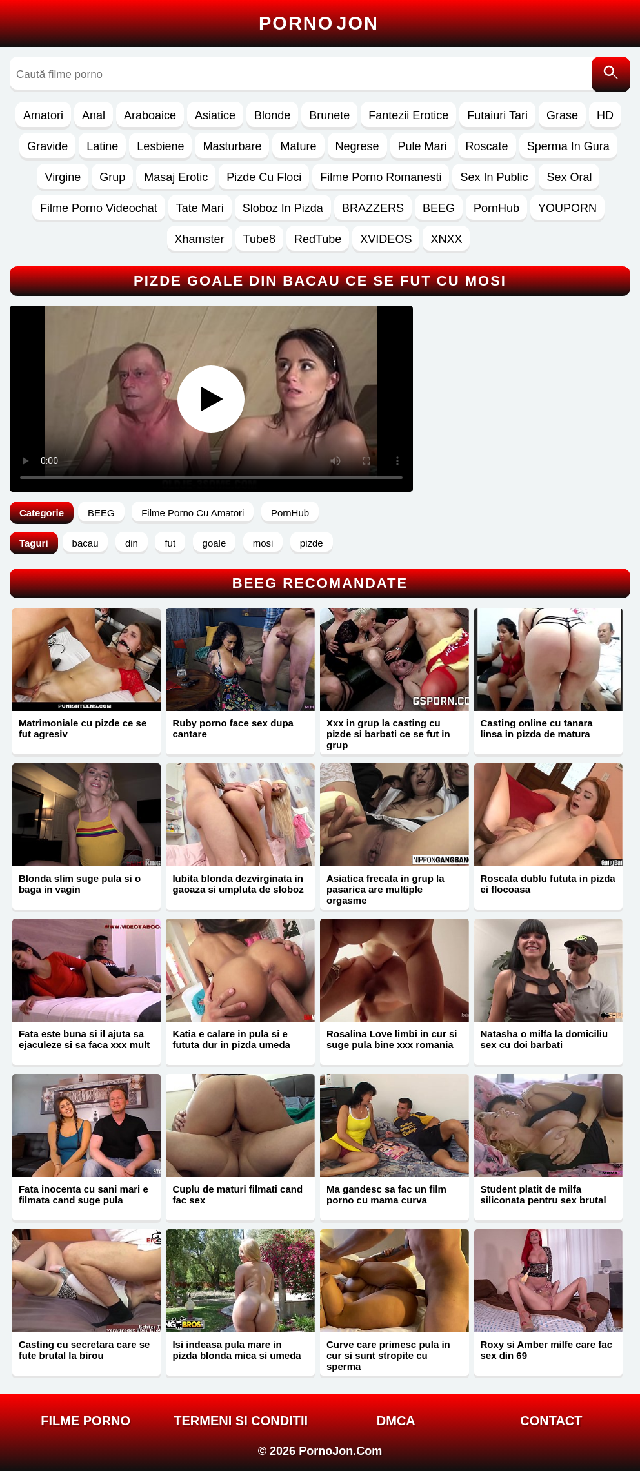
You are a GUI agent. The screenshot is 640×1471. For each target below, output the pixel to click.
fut (170, 543)
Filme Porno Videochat (98, 208)
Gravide (47, 146)
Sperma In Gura (568, 146)
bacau (85, 543)
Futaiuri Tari (497, 115)
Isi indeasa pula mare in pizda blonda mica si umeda (236, 1350)
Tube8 (259, 239)
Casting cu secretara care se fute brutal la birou (84, 1350)
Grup (112, 177)
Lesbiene (160, 146)
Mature (298, 146)
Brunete (329, 115)
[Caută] (611, 74)
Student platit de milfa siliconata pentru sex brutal (543, 1194)
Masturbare (232, 146)
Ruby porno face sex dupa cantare (233, 728)
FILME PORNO (85, 1421)
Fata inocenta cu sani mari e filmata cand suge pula (83, 1194)
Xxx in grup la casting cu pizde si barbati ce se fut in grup (388, 733)
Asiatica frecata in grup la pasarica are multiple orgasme (385, 889)
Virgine (63, 177)
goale (214, 543)
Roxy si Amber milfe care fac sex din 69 (547, 1350)
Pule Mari (422, 146)
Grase (562, 115)
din (131, 543)
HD (605, 115)
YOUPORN (567, 208)
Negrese (357, 146)
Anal (93, 115)
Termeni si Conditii (241, 1421)
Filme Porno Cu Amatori (192, 512)
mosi (263, 543)
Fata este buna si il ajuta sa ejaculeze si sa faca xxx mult (84, 1039)
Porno (319, 23)
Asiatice (215, 115)
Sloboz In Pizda (283, 208)
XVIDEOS (386, 239)
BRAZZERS (373, 208)
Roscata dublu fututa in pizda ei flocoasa (548, 884)
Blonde (272, 115)
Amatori (43, 115)
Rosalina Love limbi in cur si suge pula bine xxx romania (391, 1039)
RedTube (317, 239)
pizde (311, 543)
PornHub (496, 208)
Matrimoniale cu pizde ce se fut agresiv (82, 728)
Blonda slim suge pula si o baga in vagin (80, 884)
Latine (102, 146)
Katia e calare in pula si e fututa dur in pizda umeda (231, 1039)
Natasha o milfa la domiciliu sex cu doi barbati (544, 1039)
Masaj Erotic (176, 177)
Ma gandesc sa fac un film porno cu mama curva (386, 1194)
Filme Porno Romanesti (380, 177)
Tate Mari (200, 208)
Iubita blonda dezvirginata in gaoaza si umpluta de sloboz (237, 884)
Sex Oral (569, 177)
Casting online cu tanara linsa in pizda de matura (537, 728)
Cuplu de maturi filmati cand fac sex (237, 1194)
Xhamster (200, 239)
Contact (551, 1421)
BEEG (439, 208)
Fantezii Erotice (408, 115)
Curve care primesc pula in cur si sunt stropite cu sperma (388, 1355)
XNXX (446, 239)
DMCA (396, 1421)
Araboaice (150, 115)
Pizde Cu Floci (263, 177)
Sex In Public (494, 177)
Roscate (487, 146)
